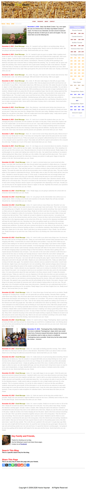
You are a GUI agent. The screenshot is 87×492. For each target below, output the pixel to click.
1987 (83, 61)
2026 (81, 115)
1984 (71, 61)
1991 (83, 64)
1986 (79, 61)
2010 (12, 23)
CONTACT (52, 21)
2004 (71, 76)
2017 (83, 94)
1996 (71, 70)
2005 (75, 76)
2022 (71, 109)
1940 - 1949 (73, 45)
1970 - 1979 (81, 51)
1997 (75, 70)
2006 (79, 76)
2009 (81, 79)
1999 (83, 70)
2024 (79, 109)
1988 (71, 64)
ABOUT (46, 21)
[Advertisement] (43, 478)
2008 (73, 79)
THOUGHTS (40, 21)
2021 (83, 106)
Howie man (16, 4)
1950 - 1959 (81, 45)
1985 (75, 61)
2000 (71, 73)
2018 (71, 106)
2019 (75, 106)
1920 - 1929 (73, 39)
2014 (77, 88)
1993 (75, 67)
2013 (83, 85)
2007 (83, 76)
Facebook (23, 444)
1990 (79, 64)
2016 (79, 94)
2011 (75, 85)
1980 (71, 57)
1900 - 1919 (81, 33)
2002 (79, 73)
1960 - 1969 (73, 51)
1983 (83, 57)
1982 (79, 57)
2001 (75, 73)
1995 (83, 67)
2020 (79, 106)
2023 (75, 109)
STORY (34, 21)
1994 (79, 67)
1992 (71, 67)
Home (3, 23)
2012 (79, 85)
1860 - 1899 (73, 33)
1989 (75, 64)
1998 (79, 70)
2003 (83, 73)
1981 (75, 57)
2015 (75, 94)
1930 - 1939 (81, 39)
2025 (83, 109)
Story (8, 23)
